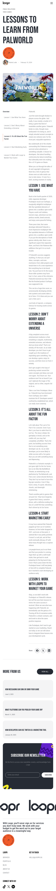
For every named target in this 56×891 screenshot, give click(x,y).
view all (45, 672)
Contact (6, 873)
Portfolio (7, 861)
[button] (51, 3)
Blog (5, 865)
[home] (6, 3)
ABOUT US (6, 869)
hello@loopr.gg (35, 857)
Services (6, 857)
